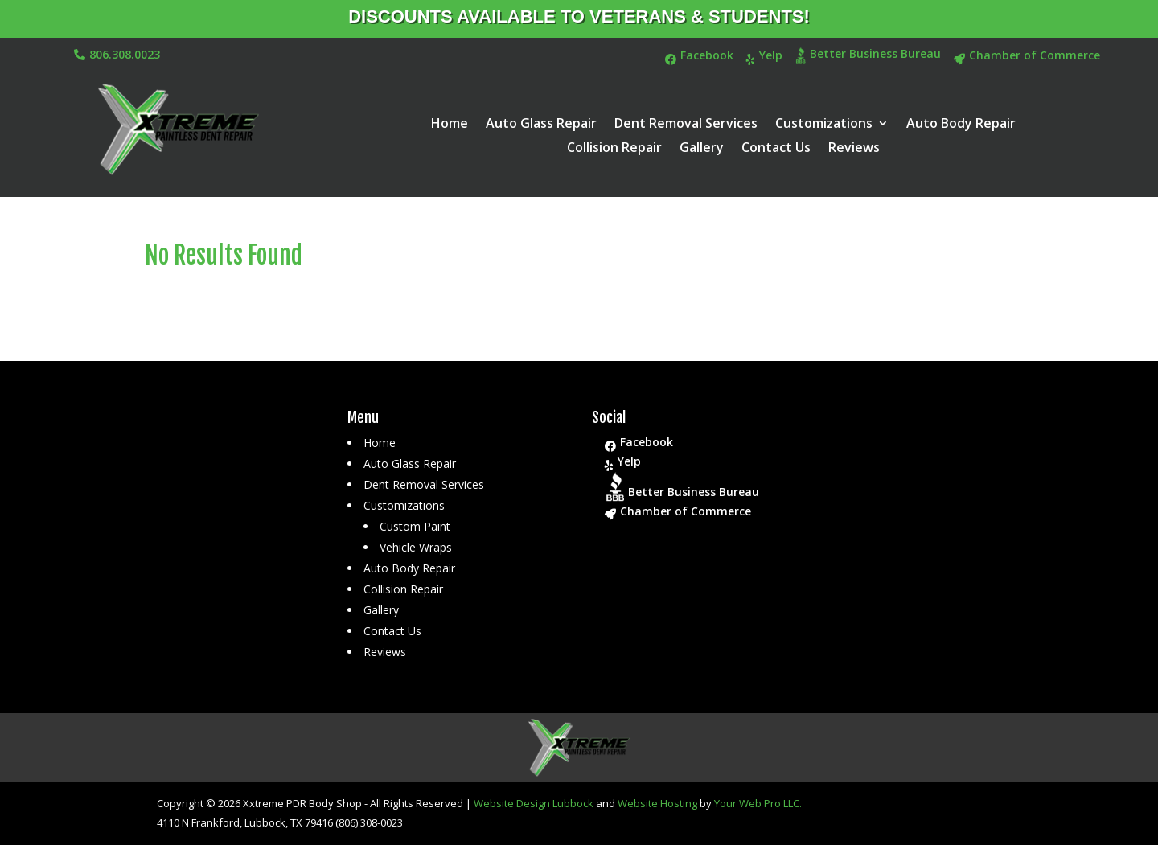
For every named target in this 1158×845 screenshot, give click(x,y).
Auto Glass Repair (541, 124)
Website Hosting (657, 803)
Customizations (824, 124)
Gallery (702, 149)
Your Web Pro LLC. (758, 803)
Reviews (854, 149)
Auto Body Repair (961, 124)
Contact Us (776, 149)
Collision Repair (614, 149)
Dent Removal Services (686, 124)
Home (449, 124)
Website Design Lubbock (533, 803)
